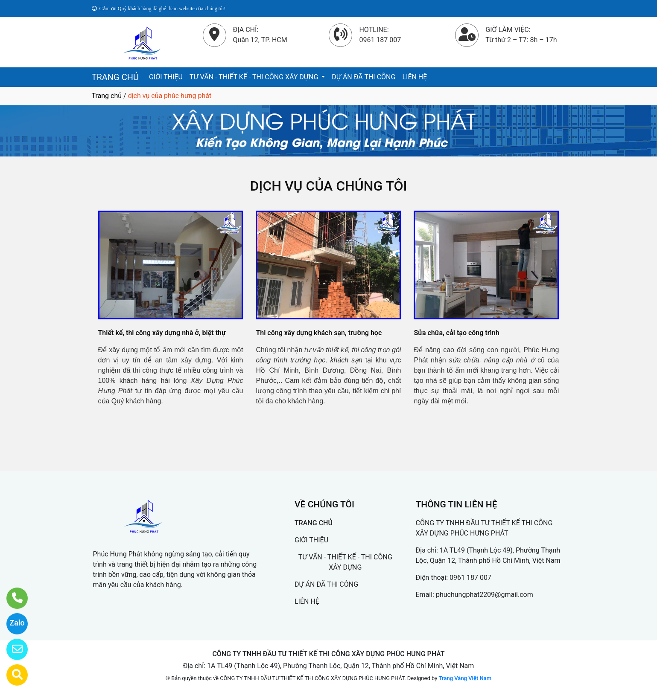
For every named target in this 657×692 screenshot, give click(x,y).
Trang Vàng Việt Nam (465, 678)
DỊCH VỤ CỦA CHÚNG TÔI (328, 186)
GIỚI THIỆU (166, 77)
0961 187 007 (470, 577)
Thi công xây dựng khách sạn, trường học (319, 333)
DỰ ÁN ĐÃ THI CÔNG (363, 77)
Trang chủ (107, 96)
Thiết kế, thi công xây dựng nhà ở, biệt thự (162, 333)
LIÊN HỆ (414, 77)
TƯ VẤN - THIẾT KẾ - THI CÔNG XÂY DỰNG (255, 77)
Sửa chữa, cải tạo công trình (456, 333)
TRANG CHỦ (115, 77)
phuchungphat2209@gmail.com (484, 595)
